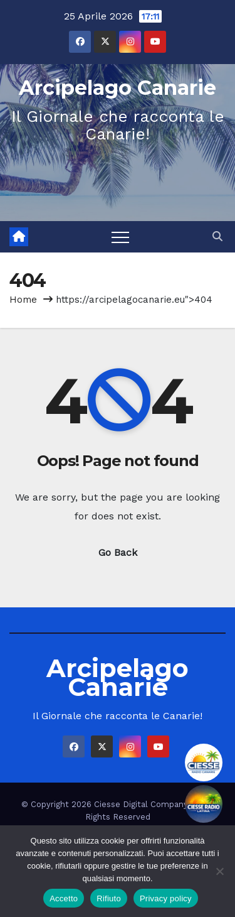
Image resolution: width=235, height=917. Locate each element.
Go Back (117, 552)
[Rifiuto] (219, 871)
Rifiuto (109, 898)
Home (23, 299)
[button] (217, 236)
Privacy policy (166, 898)
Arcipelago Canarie (117, 87)
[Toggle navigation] (120, 236)
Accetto (64, 898)
